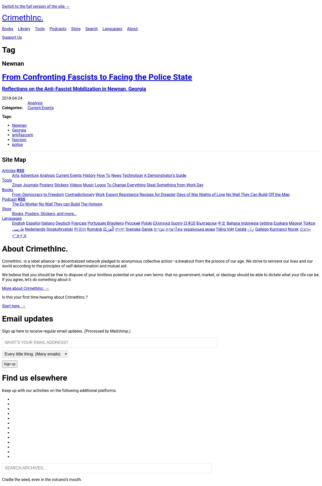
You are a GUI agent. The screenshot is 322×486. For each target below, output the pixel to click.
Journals (30, 185)
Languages (112, 28)
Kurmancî (278, 229)
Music (88, 185)
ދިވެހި (250, 229)
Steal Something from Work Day (175, 185)
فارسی (18, 229)
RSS (20, 170)
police (17, 144)
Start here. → (14, 306)
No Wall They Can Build (246, 194)
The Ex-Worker (25, 204)
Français (79, 223)
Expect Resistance (122, 194)
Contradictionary (80, 194)
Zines (17, 185)
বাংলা (120, 229)
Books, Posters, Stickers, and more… (44, 213)
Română (94, 229)
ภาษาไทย (174, 229)
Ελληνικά (161, 223)
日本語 (189, 223)
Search (91, 28)
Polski (146, 223)
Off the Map (279, 194)
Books (7, 28)
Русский (132, 223)
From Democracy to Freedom (38, 194)
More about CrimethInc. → (25, 288)
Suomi (176, 223)
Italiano (48, 223)
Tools (40, 28)
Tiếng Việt (225, 229)
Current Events (41, 107)
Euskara (280, 223)
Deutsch (63, 223)
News (116, 175)
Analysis (35, 103)
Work (100, 194)
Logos (100, 185)
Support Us (12, 37)
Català (241, 229)
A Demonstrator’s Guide (165, 175)
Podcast (9, 199)
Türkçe (309, 223)
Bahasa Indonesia (243, 223)
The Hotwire (91, 204)
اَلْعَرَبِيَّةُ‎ (108, 229)
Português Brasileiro (106, 223)
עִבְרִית (159, 229)
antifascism (22, 135)
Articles (9, 170)
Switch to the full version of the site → (36, 6)
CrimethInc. (22, 17)
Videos (76, 185)
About (132, 28)
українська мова (199, 229)
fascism (19, 139)
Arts (16, 175)
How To (103, 175)
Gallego (262, 229)
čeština (266, 223)
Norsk (293, 229)
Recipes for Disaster (158, 194)
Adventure (30, 175)
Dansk (147, 229)
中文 (222, 223)
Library (24, 28)
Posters (46, 185)
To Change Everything (126, 185)
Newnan (19, 125)
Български (206, 223)
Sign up (10, 364)
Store (75, 28)
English (18, 223)
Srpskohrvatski (59, 229)
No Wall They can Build (59, 204)
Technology (132, 175)
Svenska (133, 229)
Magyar (295, 223)
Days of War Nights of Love (201, 194)
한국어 (80, 229)
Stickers (61, 185)
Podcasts (58, 28)
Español (33, 223)
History (89, 175)
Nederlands (35, 229)
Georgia (19, 130)
